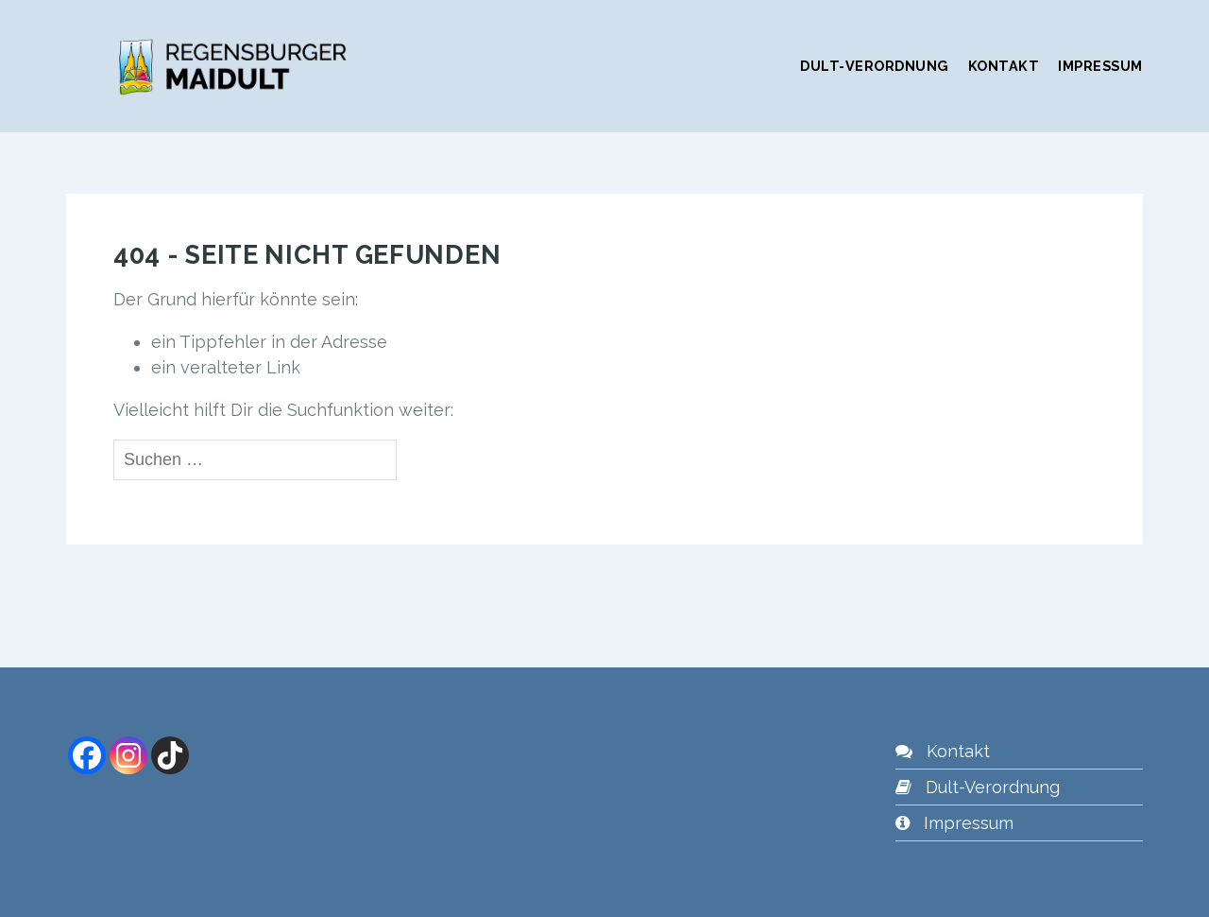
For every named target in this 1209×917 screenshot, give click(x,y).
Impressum (1100, 66)
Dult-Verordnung (874, 66)
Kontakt (1004, 66)
